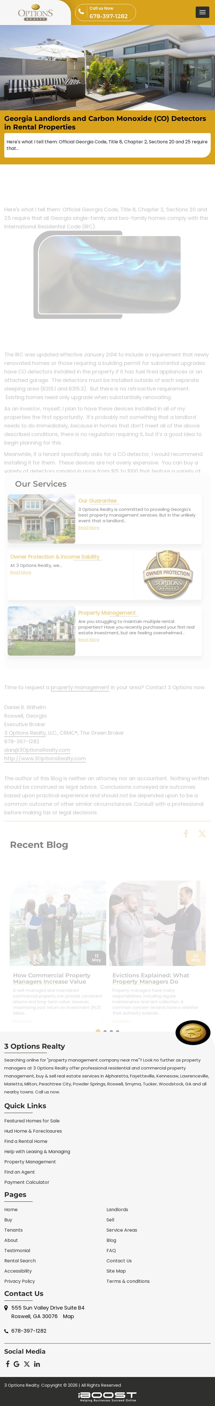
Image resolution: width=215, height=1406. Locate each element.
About (11, 1240)
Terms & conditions (128, 1281)
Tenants (13, 1230)
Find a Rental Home (25, 1141)
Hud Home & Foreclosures (33, 1131)
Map (68, 1316)
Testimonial (17, 1250)
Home (11, 1209)
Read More (88, 541)
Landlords (117, 1209)
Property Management (106, 626)
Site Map (116, 1271)
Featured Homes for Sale (32, 1121)
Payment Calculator (26, 1182)
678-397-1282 (112, 12)
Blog (111, 1240)
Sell (110, 1220)
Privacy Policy (19, 1281)
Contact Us (119, 1261)
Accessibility (18, 1271)
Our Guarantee (97, 514)
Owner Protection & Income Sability (54, 570)
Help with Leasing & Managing (37, 1151)
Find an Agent (19, 1172)
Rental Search (20, 1261)
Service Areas (122, 1230)
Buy (8, 1220)
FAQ (111, 1250)
